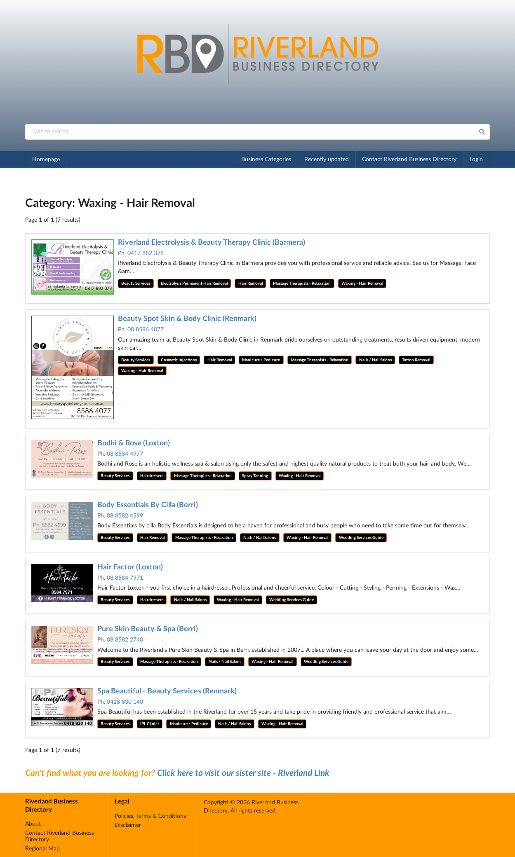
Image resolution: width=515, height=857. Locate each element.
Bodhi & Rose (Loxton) (133, 443)
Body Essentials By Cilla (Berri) (147, 505)
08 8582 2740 (125, 640)
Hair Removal (250, 283)
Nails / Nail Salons (375, 360)
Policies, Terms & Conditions (150, 816)
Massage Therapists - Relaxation (302, 283)
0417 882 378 (145, 253)
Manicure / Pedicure (261, 360)
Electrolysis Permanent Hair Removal (194, 283)
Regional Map (42, 849)
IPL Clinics (149, 724)
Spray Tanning (255, 476)
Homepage (46, 159)
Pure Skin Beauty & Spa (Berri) (147, 629)
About (33, 824)
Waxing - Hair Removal (362, 283)
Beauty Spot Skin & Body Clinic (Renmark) (187, 319)
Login (476, 159)
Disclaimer (128, 825)
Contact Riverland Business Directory (409, 159)
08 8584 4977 (125, 454)
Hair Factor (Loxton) (130, 567)
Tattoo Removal (416, 360)
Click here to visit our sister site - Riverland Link (243, 773)
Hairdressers (151, 476)
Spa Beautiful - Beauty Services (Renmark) (167, 691)
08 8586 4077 (145, 329)
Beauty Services (135, 283)
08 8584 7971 (125, 578)
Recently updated (326, 159)
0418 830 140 (125, 702)
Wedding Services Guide (361, 538)
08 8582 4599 (125, 516)
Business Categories (266, 159)
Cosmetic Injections (179, 360)
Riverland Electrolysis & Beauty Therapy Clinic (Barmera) (211, 242)
